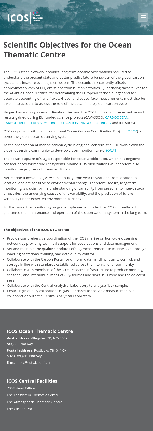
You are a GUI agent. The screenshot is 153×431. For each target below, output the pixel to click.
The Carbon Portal (21, 408)
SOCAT (110, 150)
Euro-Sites (39, 122)
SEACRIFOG (102, 122)
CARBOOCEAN (116, 117)
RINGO (85, 122)
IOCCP (132, 131)
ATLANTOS (69, 122)
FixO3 (54, 122)
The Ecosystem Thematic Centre (33, 394)
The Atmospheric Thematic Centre (34, 401)
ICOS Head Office (21, 388)
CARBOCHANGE (16, 122)
